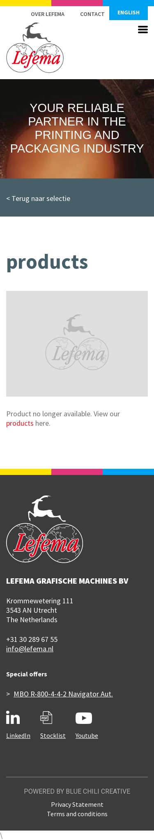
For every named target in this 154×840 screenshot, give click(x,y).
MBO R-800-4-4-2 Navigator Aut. (63, 693)
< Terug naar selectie (38, 198)
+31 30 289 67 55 (31, 639)
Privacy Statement (77, 804)
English (128, 12)
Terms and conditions (77, 814)
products (20, 423)
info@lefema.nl (29, 648)
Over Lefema (47, 14)
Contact (92, 14)
